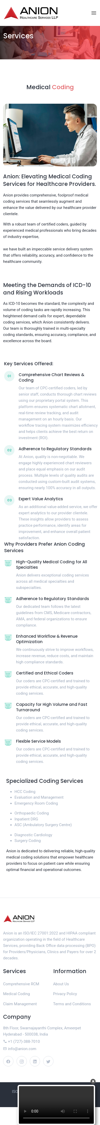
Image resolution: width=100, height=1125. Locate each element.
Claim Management (20, 1004)
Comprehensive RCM (21, 984)
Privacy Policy (65, 994)
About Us (61, 984)
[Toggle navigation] (94, 13)
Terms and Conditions (72, 1004)
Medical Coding (16, 994)
